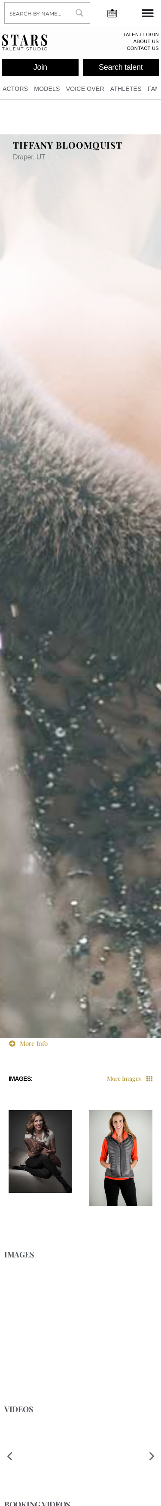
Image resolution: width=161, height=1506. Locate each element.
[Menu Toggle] (147, 12)
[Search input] (37, 13)
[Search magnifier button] (79, 13)
